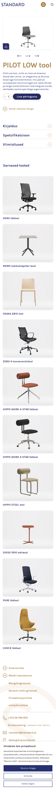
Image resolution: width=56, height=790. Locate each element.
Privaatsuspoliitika (20, 698)
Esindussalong (29, 725)
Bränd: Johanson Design (18, 109)
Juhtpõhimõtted (18, 705)
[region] (28, 765)
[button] (19, 55)
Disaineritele (16, 668)
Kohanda (28, 776)
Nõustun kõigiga (28, 768)
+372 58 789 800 (18, 717)
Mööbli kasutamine (20, 675)
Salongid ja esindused (22, 740)
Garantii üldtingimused (23, 690)
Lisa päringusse (27, 96)
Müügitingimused (19, 683)
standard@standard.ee (22, 732)
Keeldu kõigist (28, 784)
